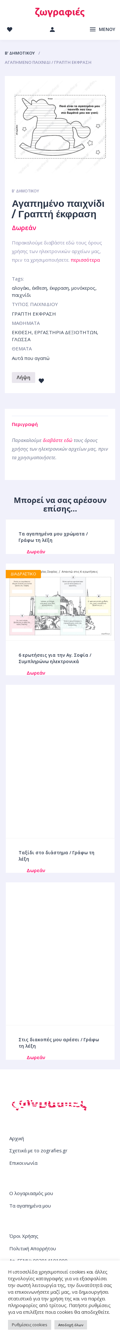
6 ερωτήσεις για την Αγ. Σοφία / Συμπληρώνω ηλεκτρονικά (55, 658)
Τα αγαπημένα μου (30, 1205)
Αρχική (16, 1138)
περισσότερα (85, 260)
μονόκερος (83, 288)
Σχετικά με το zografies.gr (38, 1150)
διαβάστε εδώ (57, 440)
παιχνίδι (21, 295)
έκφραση (59, 288)
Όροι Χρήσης (23, 1236)
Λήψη (23, 377)
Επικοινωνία (23, 1163)
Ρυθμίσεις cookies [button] (29, 1325)
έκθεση (39, 288)
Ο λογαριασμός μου (31, 1193)
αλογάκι (20, 288)
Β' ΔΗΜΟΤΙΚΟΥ (20, 53)
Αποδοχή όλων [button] (70, 1324)
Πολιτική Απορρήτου (32, 1248)
